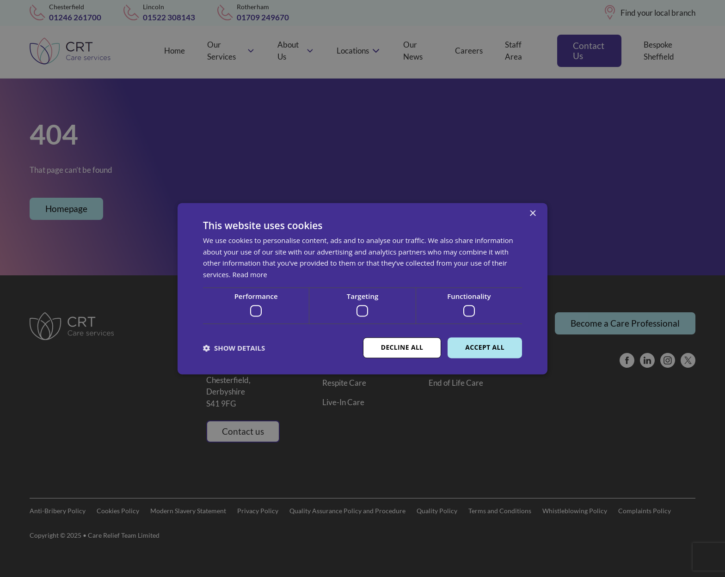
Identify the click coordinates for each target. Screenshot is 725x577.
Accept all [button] (484, 347)
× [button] (532, 213)
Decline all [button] (401, 347)
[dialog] (362, 288)
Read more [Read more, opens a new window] (250, 274)
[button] (234, 348)
